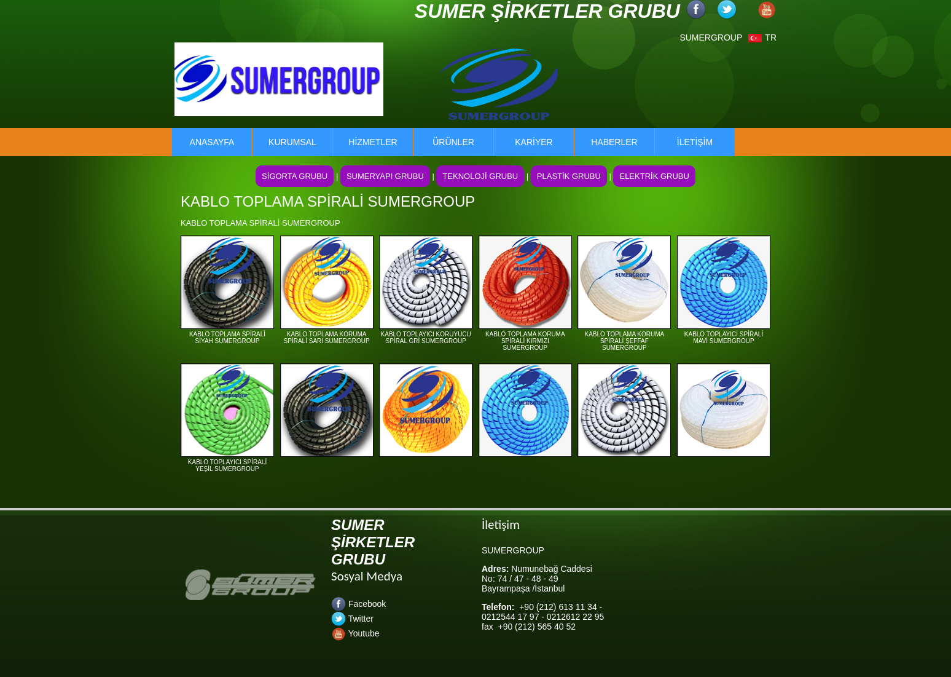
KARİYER (533, 142)
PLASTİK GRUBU (569, 176)
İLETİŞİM (695, 142)
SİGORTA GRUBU (294, 176)
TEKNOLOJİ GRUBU (480, 176)
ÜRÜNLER (453, 142)
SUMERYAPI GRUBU (385, 176)
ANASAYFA (212, 142)
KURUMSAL (292, 142)
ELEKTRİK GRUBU (654, 176)
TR (762, 37)
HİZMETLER (372, 142)
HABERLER (614, 142)
